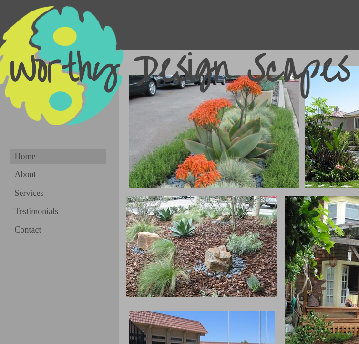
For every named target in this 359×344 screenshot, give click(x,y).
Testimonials (37, 211)
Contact (28, 230)
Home (25, 156)
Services (29, 193)
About (25, 174)
